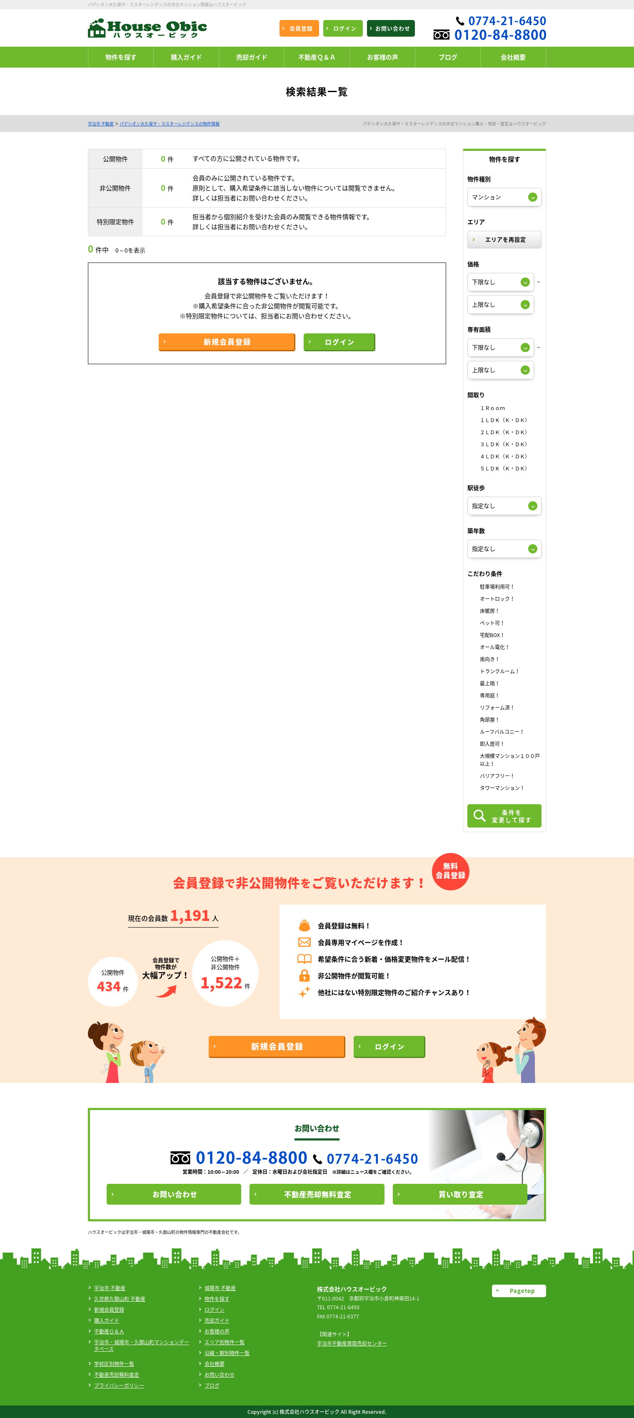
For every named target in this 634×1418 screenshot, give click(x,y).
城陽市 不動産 (220, 1288)
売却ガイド (217, 1320)
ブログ (212, 1385)
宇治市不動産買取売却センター (352, 1343)
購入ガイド (106, 1320)
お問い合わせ (220, 1374)
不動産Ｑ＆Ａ (109, 1331)
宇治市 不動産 (101, 123)
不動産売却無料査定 (116, 1374)
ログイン (215, 1309)
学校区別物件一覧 (114, 1364)
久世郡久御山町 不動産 (119, 1299)
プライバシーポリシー (119, 1385)
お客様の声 (217, 1331)
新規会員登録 (109, 1309)
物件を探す (217, 1299)
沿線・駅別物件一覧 (227, 1353)
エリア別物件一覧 (225, 1342)
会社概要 (215, 1364)
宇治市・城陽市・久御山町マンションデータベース (141, 1345)
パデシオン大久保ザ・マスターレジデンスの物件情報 (170, 123)
